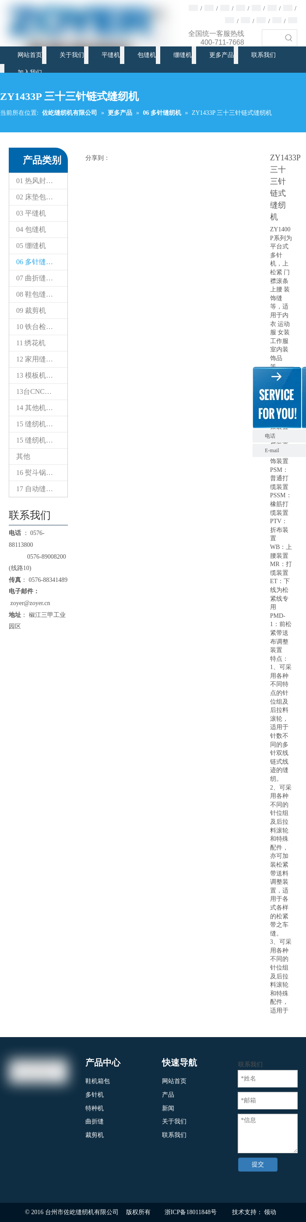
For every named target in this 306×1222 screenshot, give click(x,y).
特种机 (94, 1108)
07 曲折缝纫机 (38, 278)
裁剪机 (94, 1135)
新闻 (168, 1108)
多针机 (94, 1094)
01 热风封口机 (38, 180)
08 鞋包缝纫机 (38, 294)
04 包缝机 (31, 229)
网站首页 (174, 1081)
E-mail (272, 450)
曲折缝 (94, 1121)
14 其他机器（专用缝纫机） (41, 407)
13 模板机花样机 (41, 375)
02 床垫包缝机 (38, 197)
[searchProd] (271, 38)
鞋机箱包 (97, 1081)
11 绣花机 (31, 343)
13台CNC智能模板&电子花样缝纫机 (41, 391)
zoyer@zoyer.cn (29, 603)
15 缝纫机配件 (38, 424)
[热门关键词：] (289, 38)
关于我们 (174, 1121)
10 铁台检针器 (38, 326)
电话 (283, 436)
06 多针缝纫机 (38, 262)
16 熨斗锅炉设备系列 (41, 472)
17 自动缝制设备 (41, 488)
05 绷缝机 (31, 245)
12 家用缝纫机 (38, 359)
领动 (270, 1212)
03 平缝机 (31, 213)
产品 (168, 1094)
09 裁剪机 (31, 310)
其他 (23, 456)
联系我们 (174, 1135)
